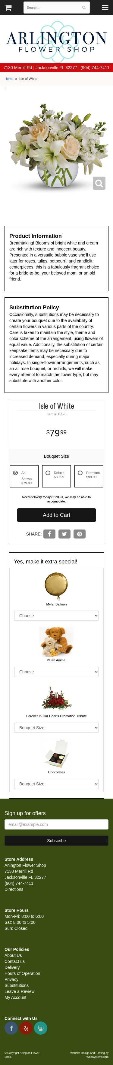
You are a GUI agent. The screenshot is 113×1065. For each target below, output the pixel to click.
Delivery (12, 967)
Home (9, 78)
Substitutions (17, 985)
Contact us (15, 961)
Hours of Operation (22, 973)
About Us (13, 955)
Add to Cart (56, 515)
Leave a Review (20, 991)
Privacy (11, 979)
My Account (15, 997)
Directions (14, 889)
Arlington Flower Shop (56, 42)
